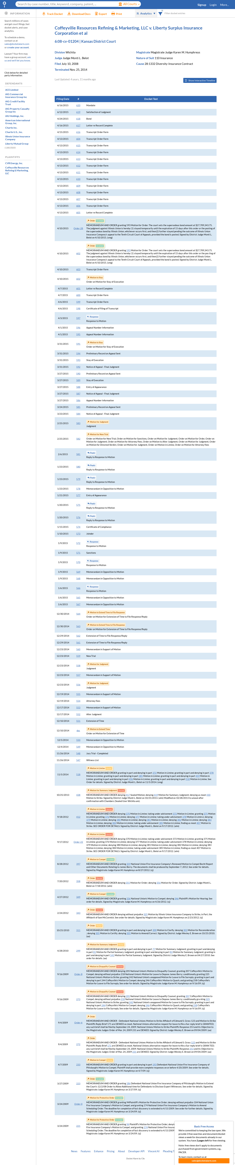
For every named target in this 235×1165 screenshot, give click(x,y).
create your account (18, 47)
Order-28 (78, 228)
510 (188, 779)
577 (78, 495)
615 (78, 145)
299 (78, 950)
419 (156, 795)
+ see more (10, 147)
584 (78, 414)
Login (213, 4)
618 (78, 118)
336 (128, 898)
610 (78, 179)
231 (134, 1052)
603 (78, 269)
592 (78, 367)
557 (78, 675)
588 (78, 387)
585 (78, 407)
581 (78, 454)
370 (128, 813)
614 (78, 152)
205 (128, 996)
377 (137, 817)
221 (78, 1126)
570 (78, 562)
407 (198, 823)
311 (78, 930)
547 (78, 760)
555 (78, 694)
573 (78, 533)
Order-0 (78, 1104)
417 (128, 795)
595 (78, 334)
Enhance (98, 1151)
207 (188, 996)
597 (78, 318)
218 (123, 999)
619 (78, 112)
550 (78, 740)
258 (195, 1005)
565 (78, 597)
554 (78, 701)
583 (78, 423)
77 (154, 949)
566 (78, 588)
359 (128, 864)
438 (78, 795)
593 (128, 250)
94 (127, 1124)
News (74, 1151)
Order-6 (78, 1022)
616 (78, 132)
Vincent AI (153, 1151)
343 (78, 913)
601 (78, 288)
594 (78, 353)
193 (155, 1064)
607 (78, 199)
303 (185, 930)
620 (78, 105)
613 (78, 159)
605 (78, 212)
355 (128, 882)
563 (78, 626)
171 (109, 1045)
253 (192, 1049)
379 (88, 820)
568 (78, 578)
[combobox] (160, 13)
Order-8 (78, 974)
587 (78, 393)
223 (78, 1083)
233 (78, 1064)
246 (148, 1005)
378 (212, 773)
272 (78, 1044)
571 (78, 553)
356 (159, 882)
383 (209, 820)
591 (78, 344)
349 (78, 897)
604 (78, 139)
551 (78, 721)
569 (78, 572)
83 (171, 952)
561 (78, 642)
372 (155, 773)
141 (112, 955)
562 (78, 636)
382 (179, 820)
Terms (196, 1151)
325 (146, 914)
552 (78, 714)
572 (78, 543)
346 (177, 898)
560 (78, 649)
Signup (202, 4)
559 (78, 656)
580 (78, 466)
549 (78, 747)
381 (149, 820)
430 (208, 795)
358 (78, 881)
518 (78, 774)
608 (78, 192)
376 (107, 817)
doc (78, 730)
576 (78, 517)
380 (119, 820)
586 (78, 400)
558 (78, 665)
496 (131, 779)
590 (78, 373)
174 (146, 1127)
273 (78, 999)
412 (78, 817)
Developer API (136, 1151)
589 (78, 380)
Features (86, 1151)
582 (78, 439)
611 (78, 172)
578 (78, 488)
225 (208, 999)
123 (193, 1042)
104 (196, 1124)
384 (114, 823)
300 (155, 930)
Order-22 (78, 842)
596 (78, 327)
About (121, 1151)
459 (198, 776)
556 (78, 684)
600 (78, 295)
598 (78, 308)
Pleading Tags (170, 1151)
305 (98, 933)
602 (78, 253)
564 (78, 614)
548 (78, 753)
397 (78, 864)
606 (78, 206)
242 (131, 1002)
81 (94, 952)
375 (206, 813)
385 (141, 776)
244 (103, 1005)
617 (78, 125)
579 (78, 479)
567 (78, 604)
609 (78, 186)
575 (78, 505)
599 (78, 302)
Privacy (185, 1151)
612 (78, 165)
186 (128, 1083)
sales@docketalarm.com (16, 43)
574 (78, 527)
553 (78, 707)
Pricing (111, 1151)
